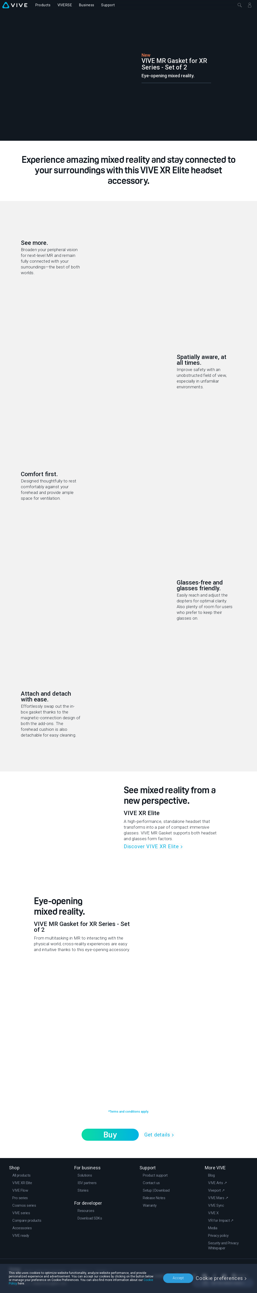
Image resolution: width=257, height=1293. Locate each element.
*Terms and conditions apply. (128, 1111)
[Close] (240, 5)
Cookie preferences (219, 1278)
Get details (157, 1135)
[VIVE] (14, 5)
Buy (110, 1134)
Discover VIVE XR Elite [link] (151, 846)
